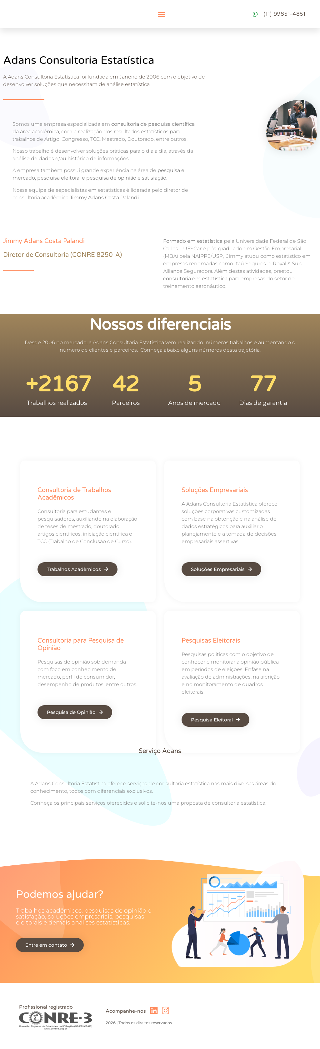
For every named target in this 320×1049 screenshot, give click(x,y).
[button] (162, 14)
